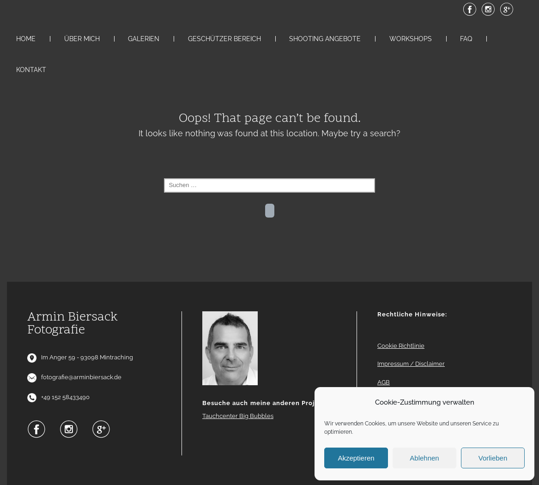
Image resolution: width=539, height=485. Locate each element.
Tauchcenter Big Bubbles (237, 415)
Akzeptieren (356, 458)
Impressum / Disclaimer (411, 363)
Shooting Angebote (325, 38)
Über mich (82, 38)
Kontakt (31, 69)
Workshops (410, 38)
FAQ (466, 38)
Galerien (143, 38)
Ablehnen (424, 458)
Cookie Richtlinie (400, 345)
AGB (383, 382)
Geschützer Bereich (224, 38)
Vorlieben (493, 458)
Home (26, 38)
